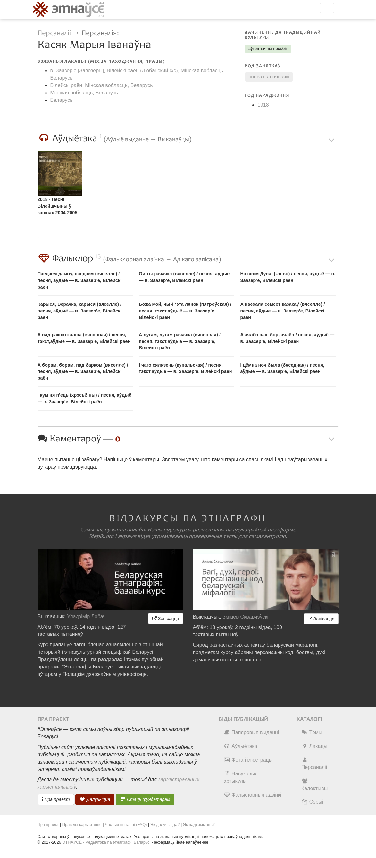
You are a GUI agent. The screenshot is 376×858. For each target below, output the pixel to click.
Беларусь (61, 100)
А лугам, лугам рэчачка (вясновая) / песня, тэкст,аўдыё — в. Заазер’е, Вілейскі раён (180, 341)
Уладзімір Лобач (86, 616)
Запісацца (165, 618)
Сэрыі (312, 802)
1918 (263, 105)
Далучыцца (94, 799)
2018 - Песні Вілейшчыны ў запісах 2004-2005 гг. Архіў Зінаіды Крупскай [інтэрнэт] (60, 207)
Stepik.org (101, 536)
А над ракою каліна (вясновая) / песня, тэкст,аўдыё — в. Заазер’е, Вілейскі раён (84, 338)
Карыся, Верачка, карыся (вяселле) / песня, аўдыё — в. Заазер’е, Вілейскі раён (80, 311)
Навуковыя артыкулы (240, 777)
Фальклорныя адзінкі (252, 794)
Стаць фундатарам (145, 799)
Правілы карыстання (82, 824)
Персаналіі (54, 33)
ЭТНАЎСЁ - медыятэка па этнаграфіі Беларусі (106, 842)
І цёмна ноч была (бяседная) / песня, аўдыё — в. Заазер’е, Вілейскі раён (282, 368)
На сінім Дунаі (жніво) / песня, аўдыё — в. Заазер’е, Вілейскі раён (287, 277)
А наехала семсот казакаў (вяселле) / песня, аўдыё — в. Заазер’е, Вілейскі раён (282, 311)
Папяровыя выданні (251, 732)
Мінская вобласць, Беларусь (84, 92)
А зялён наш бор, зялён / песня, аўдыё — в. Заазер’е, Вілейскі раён (287, 338)
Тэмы (311, 732)
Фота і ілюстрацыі (248, 760)
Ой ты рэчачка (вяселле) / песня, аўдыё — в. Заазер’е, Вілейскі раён (184, 277)
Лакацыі (315, 746)
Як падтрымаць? (199, 824)
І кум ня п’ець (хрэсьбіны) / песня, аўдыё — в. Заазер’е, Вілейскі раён (84, 398)
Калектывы (314, 784)
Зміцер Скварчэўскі (245, 616)
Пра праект (56, 799)
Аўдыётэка (240, 746)
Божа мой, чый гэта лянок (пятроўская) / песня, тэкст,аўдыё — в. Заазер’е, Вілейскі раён (185, 311)
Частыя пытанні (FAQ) (126, 824)
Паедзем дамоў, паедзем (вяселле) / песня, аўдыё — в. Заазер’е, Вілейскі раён (80, 280)
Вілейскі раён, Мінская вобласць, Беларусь (101, 85)
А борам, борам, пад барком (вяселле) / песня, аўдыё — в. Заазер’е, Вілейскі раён (83, 371)
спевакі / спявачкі (268, 76)
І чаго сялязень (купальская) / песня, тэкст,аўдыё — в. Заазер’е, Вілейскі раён (185, 368)
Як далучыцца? (165, 824)
